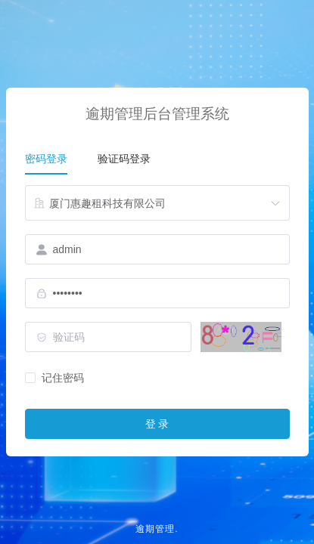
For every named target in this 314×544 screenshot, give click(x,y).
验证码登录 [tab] (124, 159)
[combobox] (157, 203)
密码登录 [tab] (46, 159)
